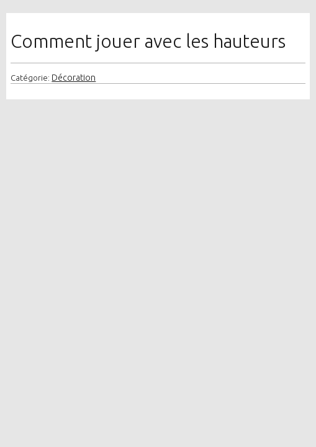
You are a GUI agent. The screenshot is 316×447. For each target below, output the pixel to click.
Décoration (74, 78)
